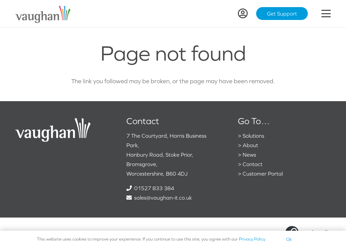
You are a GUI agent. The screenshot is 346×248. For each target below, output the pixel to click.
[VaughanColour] (43, 13)
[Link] (243, 13)
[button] (326, 13)
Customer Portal (263, 174)
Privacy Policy (252, 239)
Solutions (253, 136)
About (250, 145)
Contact (253, 164)
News (249, 155)
